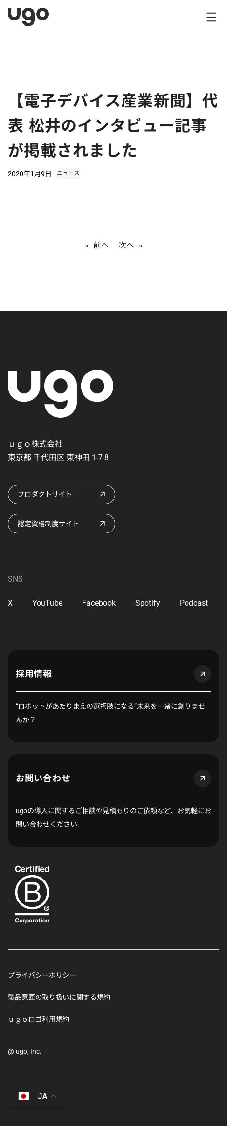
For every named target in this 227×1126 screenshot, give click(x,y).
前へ (101, 245)
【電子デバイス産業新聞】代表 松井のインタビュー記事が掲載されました (113, 126)
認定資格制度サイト (48, 524)
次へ (126, 245)
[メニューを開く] (211, 17)
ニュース (68, 173)
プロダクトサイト (45, 494)
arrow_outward (202, 674)
